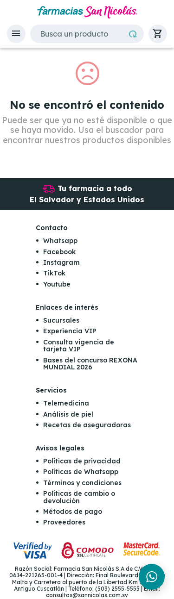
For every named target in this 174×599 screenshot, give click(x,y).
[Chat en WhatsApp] (152, 577)
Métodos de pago (72, 511)
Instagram (61, 262)
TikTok (54, 273)
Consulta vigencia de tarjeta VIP (78, 345)
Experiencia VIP (70, 331)
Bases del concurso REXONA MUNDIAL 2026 (90, 363)
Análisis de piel (68, 414)
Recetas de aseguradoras (87, 425)
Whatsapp (60, 241)
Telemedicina (66, 403)
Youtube (57, 284)
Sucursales (61, 320)
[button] (16, 34)
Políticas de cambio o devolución (79, 497)
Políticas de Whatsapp (80, 472)
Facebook (59, 252)
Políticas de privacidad (82, 461)
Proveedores (64, 522)
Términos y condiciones (82, 483)
